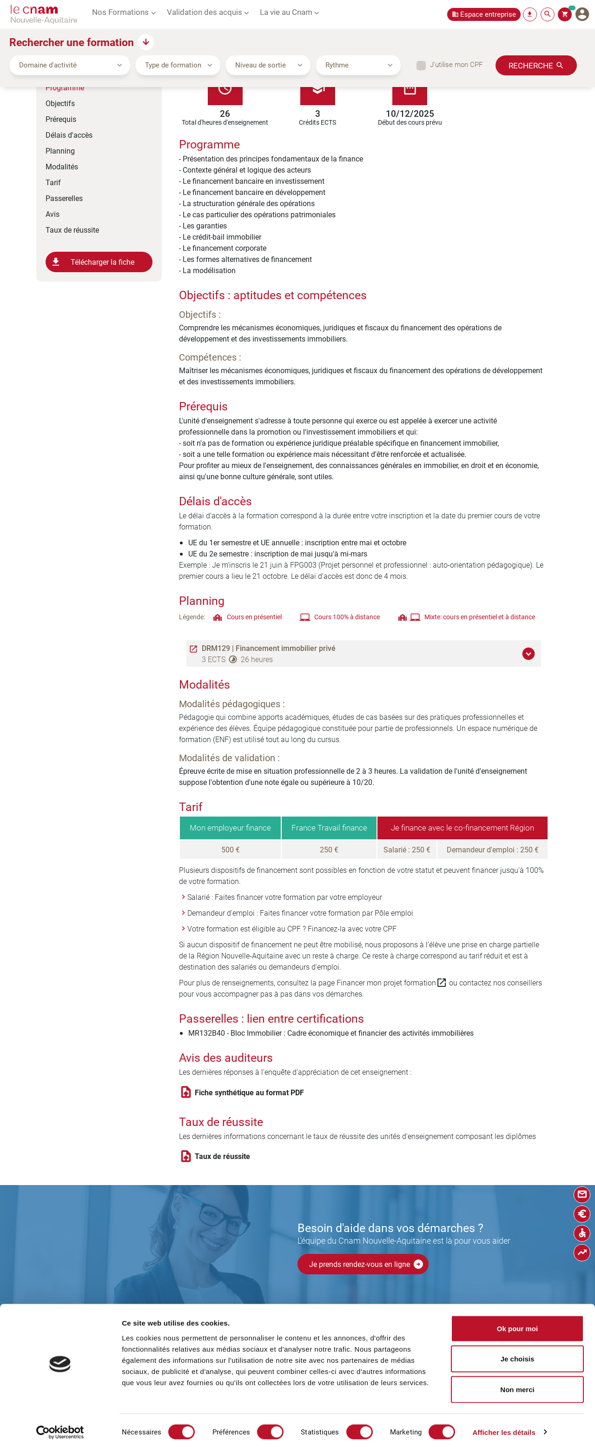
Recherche (531, 65)
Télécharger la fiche (92, 262)
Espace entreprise (488, 14)
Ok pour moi (517, 1325)
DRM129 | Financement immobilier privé (269, 648)
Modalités (62, 166)
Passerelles (64, 198)
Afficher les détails (503, 1429)
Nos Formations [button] (120, 12)
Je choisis (518, 1356)
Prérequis (61, 119)
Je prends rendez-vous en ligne (366, 1264)
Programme (65, 87)
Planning (60, 150)
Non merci (517, 1386)
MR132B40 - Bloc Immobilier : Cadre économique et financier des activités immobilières (331, 1033)
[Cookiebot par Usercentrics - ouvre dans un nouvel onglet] (60, 1429)
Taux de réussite (72, 229)
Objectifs (60, 103)
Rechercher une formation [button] (71, 42)
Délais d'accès (69, 135)
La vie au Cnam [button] (286, 12)
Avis (53, 214)
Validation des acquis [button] (204, 12)
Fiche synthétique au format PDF (249, 1092)
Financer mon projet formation (392, 982)
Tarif (53, 182)
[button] (530, 653)
